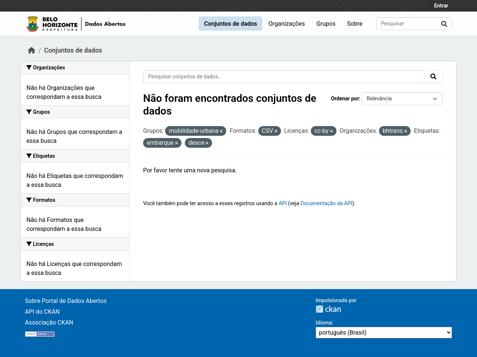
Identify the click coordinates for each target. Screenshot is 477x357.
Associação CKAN (49, 322)
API (283, 203)
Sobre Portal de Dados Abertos (66, 300)
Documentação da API (326, 203)
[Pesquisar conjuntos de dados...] (414, 23)
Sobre (354, 23)
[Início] (31, 50)
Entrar (441, 6)
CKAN (328, 309)
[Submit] (444, 23)
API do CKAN (42, 311)
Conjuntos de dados (230, 23)
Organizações (287, 23)
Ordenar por (345, 98)
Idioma (324, 323)
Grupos (326, 23)
